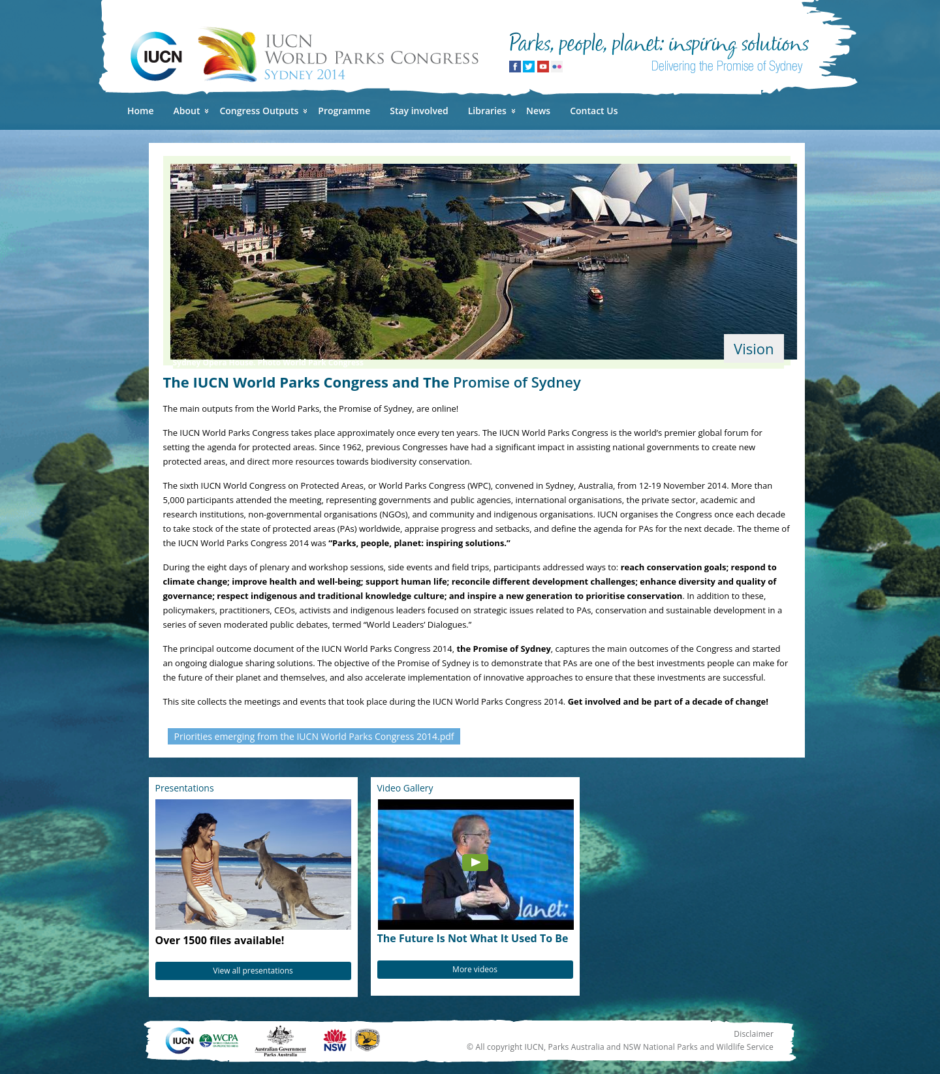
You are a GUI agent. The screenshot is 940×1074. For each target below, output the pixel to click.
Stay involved (419, 110)
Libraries (487, 110)
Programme (344, 110)
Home (140, 110)
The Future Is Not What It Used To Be (473, 938)
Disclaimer (754, 1033)
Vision (754, 348)
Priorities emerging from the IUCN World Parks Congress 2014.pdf (314, 736)
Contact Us (594, 110)
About (187, 110)
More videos (474, 969)
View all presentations (253, 970)
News (538, 110)
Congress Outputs (258, 110)
